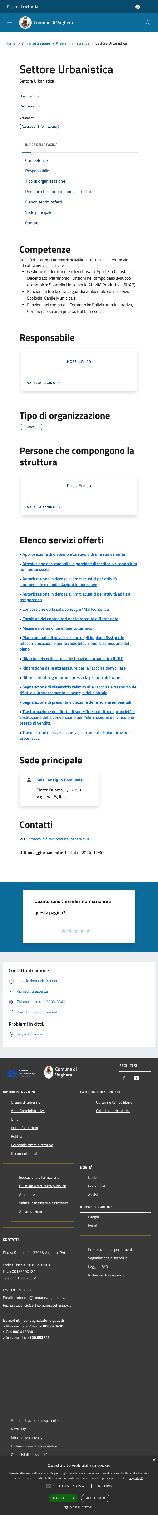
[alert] (79, 1485)
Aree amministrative (72, 43)
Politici (16, 1136)
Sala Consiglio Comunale (60, 780)
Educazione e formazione (39, 1177)
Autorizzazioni (30, 1211)
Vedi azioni (32, 106)
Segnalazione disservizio (107, 1258)
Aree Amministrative (28, 1110)
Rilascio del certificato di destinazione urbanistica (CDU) (72, 658)
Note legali (19, 1429)
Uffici (15, 1119)
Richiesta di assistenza (106, 1275)
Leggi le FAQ (98, 1266)
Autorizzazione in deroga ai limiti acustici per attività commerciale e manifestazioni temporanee (68, 582)
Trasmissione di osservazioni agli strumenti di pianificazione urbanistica (75, 735)
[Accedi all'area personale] (137, 7)
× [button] (154, 1460)
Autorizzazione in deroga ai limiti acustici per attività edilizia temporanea (75, 597)
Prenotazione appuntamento (111, 1249)
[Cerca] (148, 23)
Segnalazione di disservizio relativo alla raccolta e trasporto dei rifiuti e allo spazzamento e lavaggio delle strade (78, 690)
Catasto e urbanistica (113, 1110)
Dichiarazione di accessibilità (34, 1446)
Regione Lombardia (22, 6)
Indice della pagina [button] (41, 144)
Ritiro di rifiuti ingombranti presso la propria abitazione (72, 677)
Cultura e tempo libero (114, 1102)
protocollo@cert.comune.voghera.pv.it (59, 839)
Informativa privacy (26, 1437)
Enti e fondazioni (24, 1128)
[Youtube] (136, 1078)
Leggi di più (136, 1478)
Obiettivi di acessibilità (29, 1454)
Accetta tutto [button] (63, 1498)
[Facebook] (124, 1078)
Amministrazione (36, 43)
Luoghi (93, 1217)
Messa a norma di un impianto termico (57, 628)
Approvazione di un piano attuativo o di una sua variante (73, 554)
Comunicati (97, 1186)
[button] (79, 1507)
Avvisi (93, 1194)
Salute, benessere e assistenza (44, 1203)
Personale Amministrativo (32, 1145)
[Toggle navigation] (9, 22)
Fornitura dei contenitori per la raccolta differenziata (70, 618)
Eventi (93, 1225)
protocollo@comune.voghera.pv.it (40, 1297)
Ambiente (27, 1194)
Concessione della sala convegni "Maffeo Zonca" (66, 609)
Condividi (31, 96)
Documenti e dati (25, 1153)
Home (10, 43)
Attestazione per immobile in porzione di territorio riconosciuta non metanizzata (78, 566)
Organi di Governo (25, 1102)
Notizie (93, 1177)
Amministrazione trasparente (35, 1420)
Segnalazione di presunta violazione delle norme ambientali (76, 702)
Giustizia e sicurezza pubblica (42, 1186)
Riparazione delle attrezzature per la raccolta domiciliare (74, 668)
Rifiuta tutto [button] (95, 1498)
